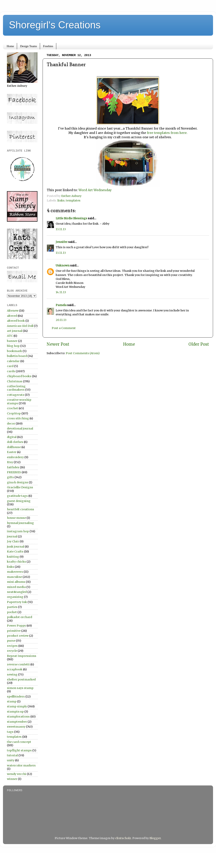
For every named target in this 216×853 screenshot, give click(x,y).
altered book (16, 320)
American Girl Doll (20, 326)
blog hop (13, 346)
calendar (13, 361)
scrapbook (14, 669)
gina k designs (17, 482)
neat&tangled (17, 592)
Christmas (14, 381)
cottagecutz (15, 395)
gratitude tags (17, 496)
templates (73, 200)
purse (11, 640)
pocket (12, 612)
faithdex (13, 467)
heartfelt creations (20, 509)
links (61, 200)
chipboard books (19, 376)
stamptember (17, 721)
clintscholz (123, 838)
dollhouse (14, 447)
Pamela (61, 305)
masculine (14, 577)
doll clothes (15, 442)
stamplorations (18, 716)
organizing (15, 597)
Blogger (155, 838)
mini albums (16, 582)
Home (10, 46)
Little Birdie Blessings (71, 218)
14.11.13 (61, 292)
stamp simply (17, 706)
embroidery (15, 457)
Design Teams (28, 46)
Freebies (48, 46)
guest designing (19, 501)
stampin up (15, 711)
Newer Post (58, 344)
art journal (14, 331)
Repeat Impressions (21, 656)
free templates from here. (166, 133)
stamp (11, 701)
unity (10, 760)
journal (12, 536)
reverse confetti (18, 664)
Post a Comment (64, 328)
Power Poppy (16, 625)
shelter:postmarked (21, 679)
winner (12, 779)
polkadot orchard (19, 617)
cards (11, 371)
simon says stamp (20, 688)
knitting (13, 556)
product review (18, 635)
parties (12, 607)
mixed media (16, 587)
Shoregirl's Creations (55, 25)
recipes (12, 646)
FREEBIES (14, 472)
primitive (14, 631)
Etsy (10, 462)
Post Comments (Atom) (83, 353)
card (10, 366)
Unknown (63, 265)
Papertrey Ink (17, 602)
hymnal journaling (20, 523)
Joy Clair (13, 541)
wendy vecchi (16, 774)
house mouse (16, 518)
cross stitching (18, 418)
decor (11, 423)
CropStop (14, 413)
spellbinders (16, 696)
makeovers (15, 571)
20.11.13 (61, 320)
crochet (12, 408)
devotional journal (20, 428)
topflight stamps (19, 750)
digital (11, 437)
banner (12, 341)
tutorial (12, 755)
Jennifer (62, 242)
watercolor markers (21, 765)
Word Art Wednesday (95, 190)
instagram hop (18, 531)
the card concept (19, 742)
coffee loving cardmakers (16, 388)
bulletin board (17, 356)
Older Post (198, 344)
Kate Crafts (15, 551)
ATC (10, 336)
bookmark (14, 351)
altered (12, 316)
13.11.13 (61, 229)
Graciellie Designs (20, 487)
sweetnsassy (16, 726)
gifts (10, 477)
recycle (12, 651)
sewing (12, 674)
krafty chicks (16, 561)
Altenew (12, 310)
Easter (11, 452)
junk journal (15, 546)
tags (10, 732)
